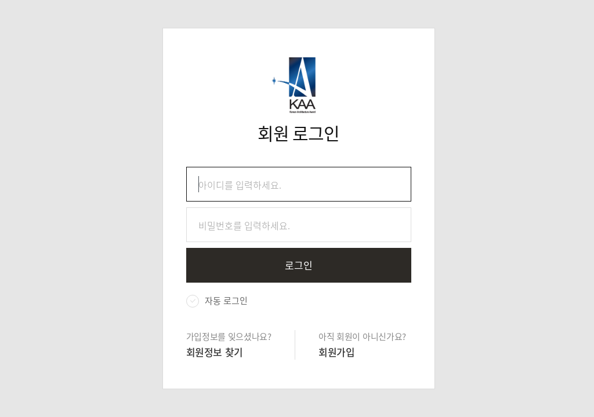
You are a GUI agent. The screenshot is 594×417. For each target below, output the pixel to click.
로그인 (299, 265)
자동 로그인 (226, 300)
